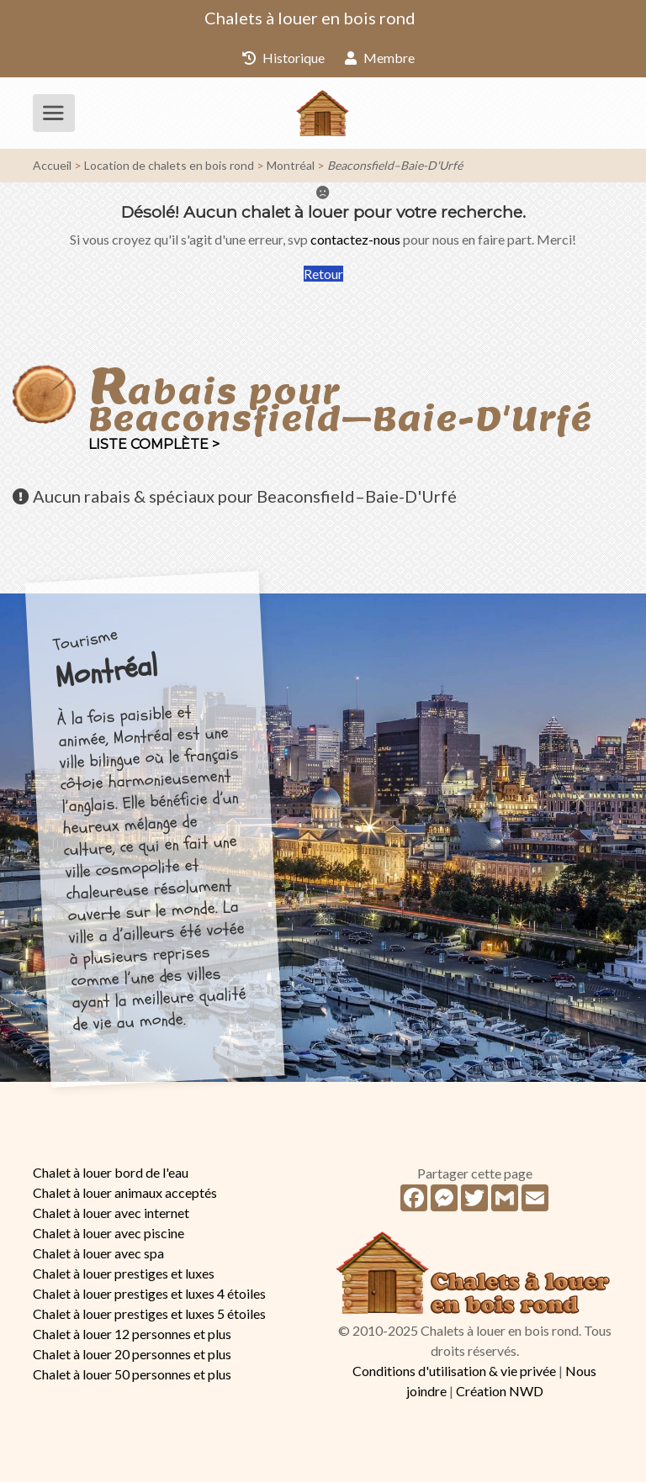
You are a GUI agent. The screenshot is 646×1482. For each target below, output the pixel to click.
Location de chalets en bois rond (169, 165)
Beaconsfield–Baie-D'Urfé (395, 165)
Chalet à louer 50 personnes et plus (132, 1374)
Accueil (52, 165)
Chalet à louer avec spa (98, 1253)
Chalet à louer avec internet (111, 1213)
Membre (380, 58)
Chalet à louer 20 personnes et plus (132, 1354)
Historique (283, 58)
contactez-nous (355, 239)
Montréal (291, 165)
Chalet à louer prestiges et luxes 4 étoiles (149, 1293)
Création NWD (499, 1391)
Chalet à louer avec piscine (108, 1233)
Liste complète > (154, 444)
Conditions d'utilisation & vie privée (454, 1371)
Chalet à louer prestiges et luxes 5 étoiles (149, 1313)
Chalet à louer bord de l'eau (110, 1172)
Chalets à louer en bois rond (310, 18)
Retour (323, 274)
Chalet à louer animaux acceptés (125, 1192)
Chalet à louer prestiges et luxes (123, 1273)
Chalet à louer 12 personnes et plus (132, 1334)
